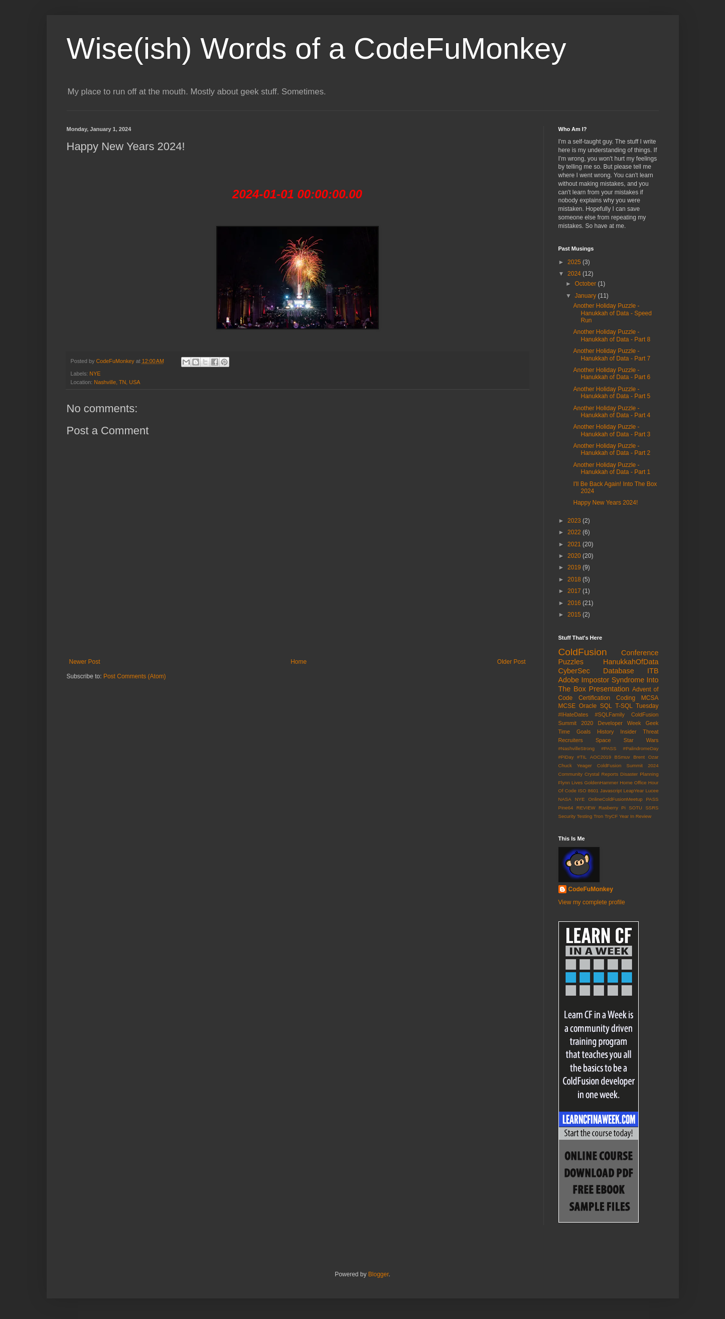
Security (567, 816)
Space (603, 740)
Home (299, 661)
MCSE (567, 705)
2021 (575, 544)
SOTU (635, 807)
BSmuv (622, 757)
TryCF (611, 816)
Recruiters (570, 740)
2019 (575, 567)
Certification (594, 697)
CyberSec (574, 671)
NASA (564, 799)
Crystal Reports (601, 774)
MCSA (650, 697)
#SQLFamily (610, 714)
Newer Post (84, 661)
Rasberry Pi (612, 807)
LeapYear (633, 790)
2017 (575, 590)
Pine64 (565, 807)
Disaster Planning (639, 774)
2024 (575, 273)
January (586, 295)
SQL (606, 705)
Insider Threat (639, 732)
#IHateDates (573, 714)
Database (618, 671)
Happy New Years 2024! (605, 502)
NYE (94, 374)
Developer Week (619, 723)
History (605, 732)
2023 (575, 520)
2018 (575, 579)
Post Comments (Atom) (134, 676)
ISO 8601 (588, 790)
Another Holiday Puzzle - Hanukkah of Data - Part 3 (611, 430)
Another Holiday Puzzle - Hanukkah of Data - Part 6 (611, 374)
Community (570, 774)
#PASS (608, 748)
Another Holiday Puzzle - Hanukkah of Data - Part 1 (611, 468)
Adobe (568, 680)
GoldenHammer (601, 782)
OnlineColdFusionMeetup (615, 799)
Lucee (651, 790)
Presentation (609, 689)
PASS (652, 799)
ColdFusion (582, 652)
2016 (575, 603)
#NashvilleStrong (576, 748)
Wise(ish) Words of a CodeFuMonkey (316, 48)
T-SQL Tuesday (636, 705)
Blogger (378, 1274)
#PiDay (566, 757)
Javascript (611, 790)
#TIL (582, 757)
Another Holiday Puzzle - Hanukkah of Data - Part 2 (611, 449)
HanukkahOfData (630, 662)
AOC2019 (600, 757)
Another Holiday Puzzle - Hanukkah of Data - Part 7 (611, 354)
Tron (598, 816)
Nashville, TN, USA (117, 382)
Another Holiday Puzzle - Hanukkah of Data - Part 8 (611, 335)
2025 (575, 262)
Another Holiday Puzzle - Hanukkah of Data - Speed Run (612, 313)
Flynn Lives (570, 782)
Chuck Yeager (575, 765)
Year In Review (635, 816)
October (586, 283)
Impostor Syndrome (612, 680)
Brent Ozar (645, 757)
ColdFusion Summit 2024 (628, 765)
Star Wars (641, 740)
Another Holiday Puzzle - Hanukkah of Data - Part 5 (611, 393)
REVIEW (586, 807)
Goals (583, 732)
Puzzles (571, 662)
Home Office (633, 782)
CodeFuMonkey (590, 889)
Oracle (588, 705)
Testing (584, 816)
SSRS (651, 807)
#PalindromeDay (641, 748)
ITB (652, 671)
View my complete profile (591, 902)
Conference (639, 653)
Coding (625, 697)
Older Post (511, 661)
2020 (575, 555)
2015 (575, 614)
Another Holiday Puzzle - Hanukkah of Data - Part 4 (611, 412)
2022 (575, 532)
